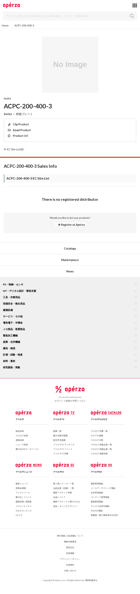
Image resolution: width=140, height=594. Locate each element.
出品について (59, 497)
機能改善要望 (70, 541)
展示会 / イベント (24, 497)
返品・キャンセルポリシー (65, 506)
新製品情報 (21, 487)
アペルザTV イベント (63, 448)
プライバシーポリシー (70, 558)
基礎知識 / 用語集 (24, 501)
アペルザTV (58, 419)
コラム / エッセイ (24, 506)
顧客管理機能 (97, 483)
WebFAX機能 (97, 510)
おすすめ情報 (97, 435)
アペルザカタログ (99, 419)
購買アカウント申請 (62, 492)
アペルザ (20, 419)
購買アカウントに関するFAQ (66, 501)
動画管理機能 (97, 501)
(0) (13, 149)
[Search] (70, 16)
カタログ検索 (22, 435)
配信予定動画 (59, 439)
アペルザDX (96, 471)
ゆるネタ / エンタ (24, 510)
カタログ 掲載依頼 (99, 453)
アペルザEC (58, 471)
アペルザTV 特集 (60, 453)
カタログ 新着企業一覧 (101, 448)
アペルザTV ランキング (64, 444)
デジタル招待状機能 (100, 506)
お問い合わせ (70, 570)
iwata (7, 98)
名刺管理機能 (97, 492)
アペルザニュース (24, 471)
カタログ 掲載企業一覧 (101, 444)
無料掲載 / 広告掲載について (70, 535)
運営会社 (70, 547)
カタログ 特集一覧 (99, 430)
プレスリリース (23, 492)
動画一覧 (57, 430)
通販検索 (20, 439)
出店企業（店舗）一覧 (63, 487)
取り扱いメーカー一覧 (63, 483)
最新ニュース (22, 483)
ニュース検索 (22, 444)
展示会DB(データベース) (27, 448)
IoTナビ (19, 515)
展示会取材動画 (60, 435)
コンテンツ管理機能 (100, 497)
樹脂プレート (24, 114)
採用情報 (70, 553)
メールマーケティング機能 (103, 487)
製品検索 (20, 430)
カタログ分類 (97, 439)
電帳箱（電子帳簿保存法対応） (105, 515)
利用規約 (70, 564)
